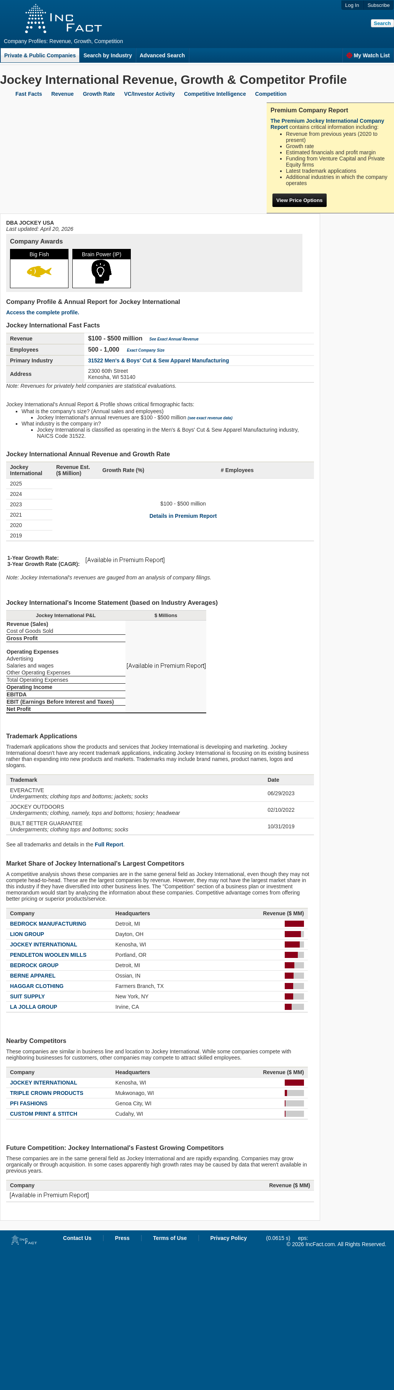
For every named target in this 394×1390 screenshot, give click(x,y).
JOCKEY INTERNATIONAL (43, 944)
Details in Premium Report (183, 516)
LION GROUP (27, 934)
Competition (271, 94)
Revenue (62, 94)
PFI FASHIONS (28, 1103)
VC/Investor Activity (149, 94)
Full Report (109, 844)
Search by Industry (107, 55)
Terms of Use (170, 1238)
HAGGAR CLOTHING (36, 986)
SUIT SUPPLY (27, 996)
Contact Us (77, 1238)
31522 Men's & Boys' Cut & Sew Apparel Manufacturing (158, 360)
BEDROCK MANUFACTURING (48, 924)
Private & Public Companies (40, 55)
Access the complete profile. (42, 312)
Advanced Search (162, 55)
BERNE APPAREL (32, 976)
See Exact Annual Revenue (174, 339)
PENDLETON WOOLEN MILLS (48, 955)
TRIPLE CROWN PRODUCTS (46, 1093)
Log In (352, 5)
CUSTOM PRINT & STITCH (43, 1114)
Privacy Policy (228, 1238)
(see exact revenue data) (210, 418)
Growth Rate (99, 94)
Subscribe (378, 5)
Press (122, 1238)
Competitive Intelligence (215, 94)
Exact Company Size (146, 350)
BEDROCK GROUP (34, 965)
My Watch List (368, 55)
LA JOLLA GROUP (33, 1007)
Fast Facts (28, 94)
